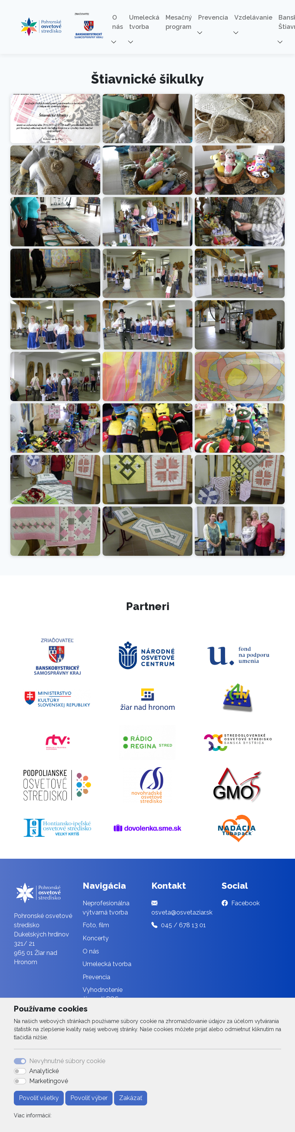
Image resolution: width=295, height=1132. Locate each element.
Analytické (44, 1071)
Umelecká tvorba (107, 964)
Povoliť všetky (39, 1098)
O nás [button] (117, 22)
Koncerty (96, 938)
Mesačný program (179, 22)
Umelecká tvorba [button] (144, 22)
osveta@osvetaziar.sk (181, 912)
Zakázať (130, 1098)
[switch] (20, 1071)
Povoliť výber (89, 1098)
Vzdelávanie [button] (253, 17)
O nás (91, 951)
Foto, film (96, 925)
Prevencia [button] (213, 17)
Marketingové (48, 1081)
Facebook (245, 903)
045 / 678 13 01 (183, 925)
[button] (114, 42)
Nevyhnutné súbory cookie (67, 1061)
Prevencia (96, 977)
